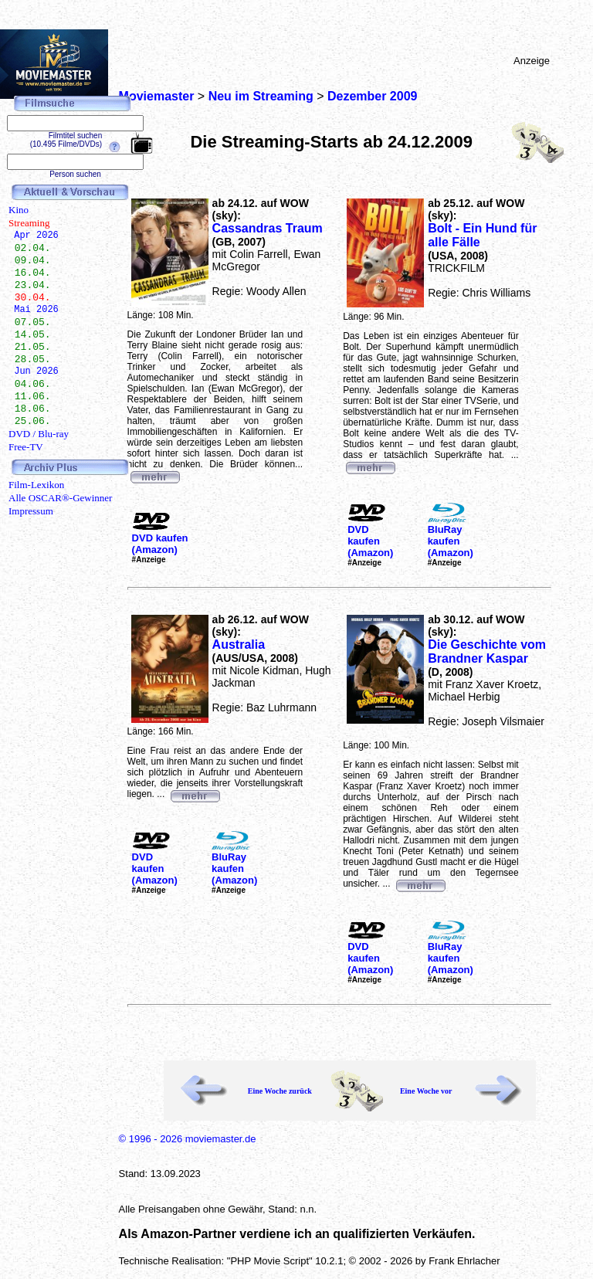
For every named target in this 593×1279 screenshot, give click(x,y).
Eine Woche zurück (280, 1091)
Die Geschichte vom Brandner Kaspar (487, 651)
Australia (238, 644)
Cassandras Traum (267, 228)
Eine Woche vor (426, 1091)
